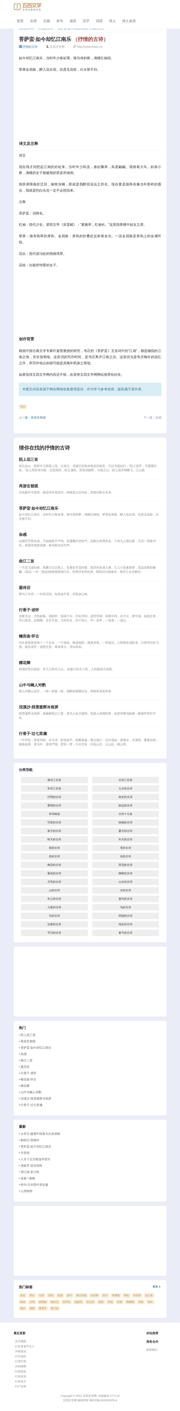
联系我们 (151, 1349)
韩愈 (126, 1295)
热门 (22, 1028)
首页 (20, 21)
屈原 (100, 1301)
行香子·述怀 (29, 610)
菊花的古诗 (54, 873)
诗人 (112, 21)
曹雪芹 (43, 1308)
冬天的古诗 (125, 839)
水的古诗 (125, 890)
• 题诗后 (24, 1066)
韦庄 (22, 406)
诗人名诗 (129, 21)
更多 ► (157, 1286)
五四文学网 (41, 374)
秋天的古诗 (54, 839)
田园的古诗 (125, 915)
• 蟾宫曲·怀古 (28, 1079)
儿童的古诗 (54, 907)
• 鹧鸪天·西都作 (29, 1140)
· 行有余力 (20, 1381)
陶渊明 (130, 1301)
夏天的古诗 (125, 830)
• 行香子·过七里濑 (31, 1105)
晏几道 (54, 1308)
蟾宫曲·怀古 (29, 636)
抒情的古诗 (28, 46)
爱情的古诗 (54, 805)
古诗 (33, 21)
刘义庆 (90, 1301)
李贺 (110, 1301)
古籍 (46, 21)
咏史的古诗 (125, 797)
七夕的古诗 (125, 788)
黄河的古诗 (125, 898)
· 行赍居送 (20, 1371)
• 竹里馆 (24, 1153)
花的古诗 (125, 856)
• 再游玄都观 (27, 1041)
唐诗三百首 (54, 780)
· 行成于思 (20, 1361)
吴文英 (149, 1295)
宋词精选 (54, 813)
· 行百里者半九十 (24, 1346)
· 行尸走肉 (20, 1386)
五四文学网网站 (92, 374)
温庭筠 (78, 1301)
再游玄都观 (28, 486)
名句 (59, 21)
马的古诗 (54, 915)
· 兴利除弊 (20, 1366)
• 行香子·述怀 (28, 1073)
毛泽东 (66, 1301)
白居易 (94, 1295)
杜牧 (119, 1301)
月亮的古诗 (54, 881)
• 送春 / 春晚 (27, 1178)
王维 (32, 1301)
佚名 (22, 1295)
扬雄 (32, 1308)
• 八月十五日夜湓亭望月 (35, 1159)
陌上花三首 (28, 459)
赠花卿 (24, 663)
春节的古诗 (125, 932)
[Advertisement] (90, 107)
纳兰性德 (81, 1295)
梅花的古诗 (54, 864)
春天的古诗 (54, 830)
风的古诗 (54, 856)
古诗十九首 (125, 813)
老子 (105, 1295)
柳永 (22, 1308)
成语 (72, 21)
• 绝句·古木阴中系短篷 (33, 1184)
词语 (99, 21)
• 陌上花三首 (27, 1035)
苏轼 (50, 1295)
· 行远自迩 (20, 1376)
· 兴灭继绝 (20, 1341)
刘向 (150, 1301)
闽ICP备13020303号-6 (103, 1400)
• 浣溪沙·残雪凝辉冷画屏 (35, 1098)
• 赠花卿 (24, 1085)
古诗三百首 (125, 780)
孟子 (69, 1295)
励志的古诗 (125, 805)
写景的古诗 (54, 822)
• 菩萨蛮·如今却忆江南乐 (35, 1047)
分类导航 (26, 770)
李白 (32, 1295)
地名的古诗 (125, 924)
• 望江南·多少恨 (29, 1172)
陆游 (22, 1301)
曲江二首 (26, 561)
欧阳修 (43, 1301)
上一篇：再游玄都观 (32, 417)
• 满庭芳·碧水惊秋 (31, 1165)
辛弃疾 (137, 1295)
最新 (22, 1126)
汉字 (86, 21)
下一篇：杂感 (152, 417)
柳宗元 (54, 1301)
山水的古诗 (125, 881)
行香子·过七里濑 (33, 733)
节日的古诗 (54, 932)
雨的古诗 (54, 847)
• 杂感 (23, 1054)
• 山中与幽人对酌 (30, 1092)
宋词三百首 (54, 788)
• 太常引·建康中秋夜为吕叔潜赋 (39, 1133)
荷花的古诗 (125, 864)
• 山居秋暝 (26, 1191)
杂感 (23, 534)
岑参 (140, 1301)
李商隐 (116, 1295)
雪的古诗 (125, 847)
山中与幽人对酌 (32, 685)
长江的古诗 (54, 898)
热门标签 (90, 1287)
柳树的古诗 (125, 873)
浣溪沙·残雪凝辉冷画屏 (38, 707)
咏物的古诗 (125, 822)
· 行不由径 (20, 1356)
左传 (41, 1295)
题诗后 (24, 588)
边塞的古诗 (54, 924)
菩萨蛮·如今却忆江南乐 (38, 508)
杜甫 (60, 1295)
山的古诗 (54, 890)
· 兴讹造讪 (20, 1351)
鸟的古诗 (125, 907)
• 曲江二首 (26, 1060)
